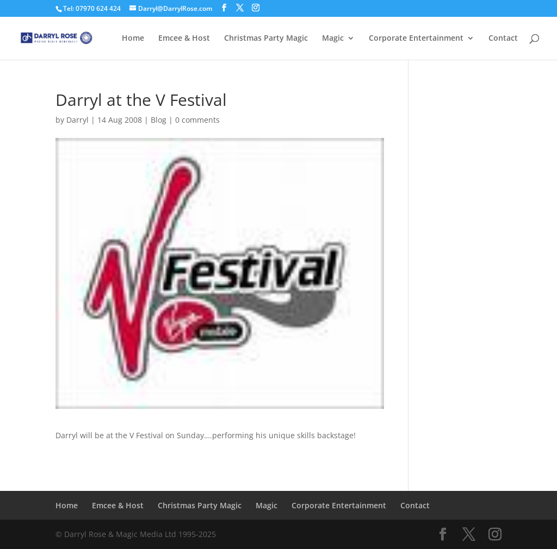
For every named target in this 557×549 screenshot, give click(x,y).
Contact (503, 38)
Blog (158, 120)
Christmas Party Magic (266, 38)
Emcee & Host (184, 38)
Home (133, 38)
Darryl (77, 120)
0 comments (197, 120)
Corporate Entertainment (416, 38)
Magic (333, 38)
